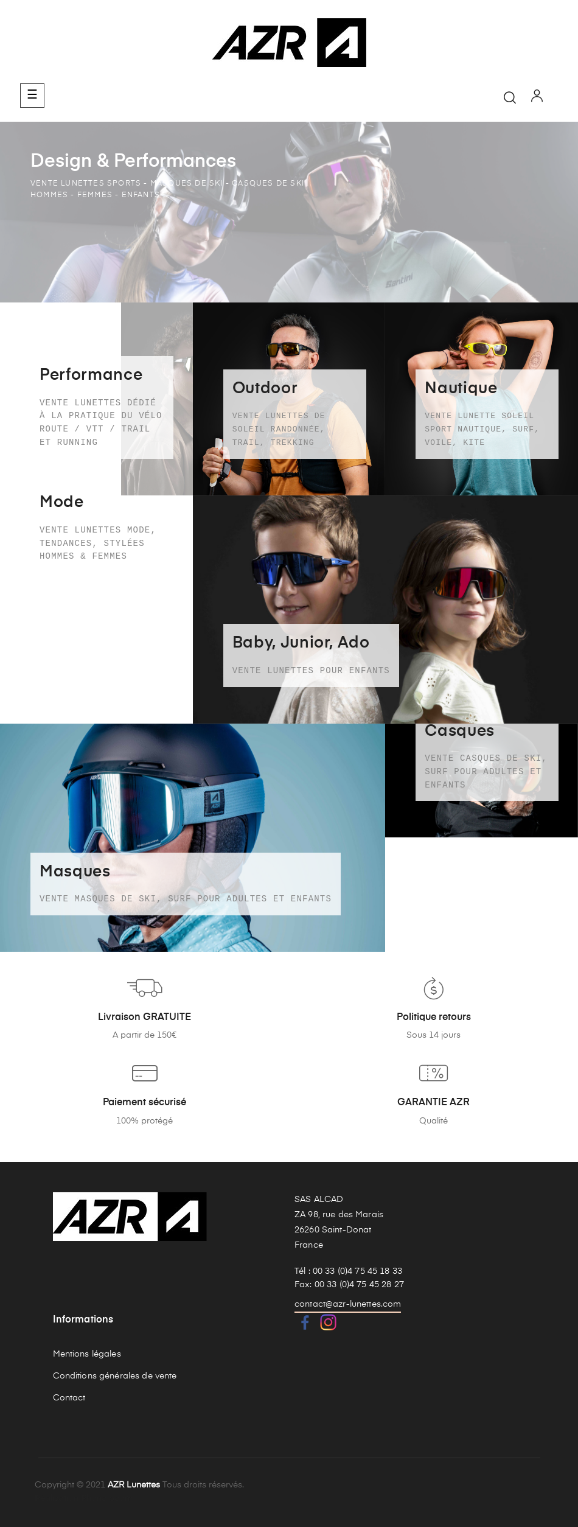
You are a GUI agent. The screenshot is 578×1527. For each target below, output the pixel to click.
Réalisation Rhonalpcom (84, 1498)
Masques (75, 871)
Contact (69, 1398)
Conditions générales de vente (115, 1376)
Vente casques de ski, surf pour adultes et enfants (486, 771)
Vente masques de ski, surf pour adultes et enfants (186, 898)
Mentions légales (87, 1354)
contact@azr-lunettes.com (347, 1304)
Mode (62, 503)
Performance (91, 375)
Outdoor (265, 388)
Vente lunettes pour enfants (311, 670)
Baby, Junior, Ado (301, 643)
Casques (460, 731)
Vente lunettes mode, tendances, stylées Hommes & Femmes (98, 543)
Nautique (461, 388)
